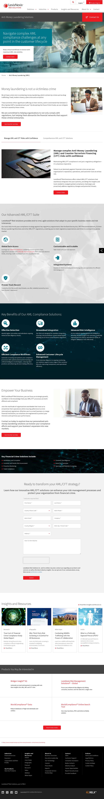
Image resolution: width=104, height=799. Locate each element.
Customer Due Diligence (63, 460)
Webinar (27, 773)
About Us (85, 10)
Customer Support (70, 758)
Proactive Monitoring (10, 466)
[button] (37, 510)
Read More (9, 648)
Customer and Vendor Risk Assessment (16, 463)
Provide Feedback (70, 773)
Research (28, 768)
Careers (47, 763)
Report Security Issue (71, 771)
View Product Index (52, 728)
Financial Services (10, 755)
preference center (36, 572)
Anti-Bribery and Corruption (12, 460)
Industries (42, 10)
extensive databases (16, 250)
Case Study (28, 760)
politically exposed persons (26, 252)
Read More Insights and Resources (90, 605)
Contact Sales (10, 57)
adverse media (93, 337)
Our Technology (50, 761)
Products (54, 10)
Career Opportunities (71, 768)
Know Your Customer (62, 463)
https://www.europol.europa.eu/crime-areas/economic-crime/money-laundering (24, 742)
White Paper (28, 775)
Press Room (48, 766)
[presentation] (36, 560)
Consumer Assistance (71, 761)
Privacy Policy (89, 761)
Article (27, 757)
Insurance (7, 758)
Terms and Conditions (91, 755)
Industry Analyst (70, 766)
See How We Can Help (11, 124)
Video (26, 770)
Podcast (27, 765)
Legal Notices (89, 758)
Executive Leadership (51, 758)
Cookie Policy (89, 766)
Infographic (28, 763)
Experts (47, 768)
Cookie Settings (90, 763)
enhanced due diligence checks (11, 335)
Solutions (30, 10)
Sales (66, 755)
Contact (96, 10)
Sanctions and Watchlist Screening (66, 466)
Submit (31, 578)
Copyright (23, 792)
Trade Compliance (9, 469)
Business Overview (51, 755)
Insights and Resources (70, 10)
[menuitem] (31, 9)
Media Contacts (70, 763)
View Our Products (10, 771)
